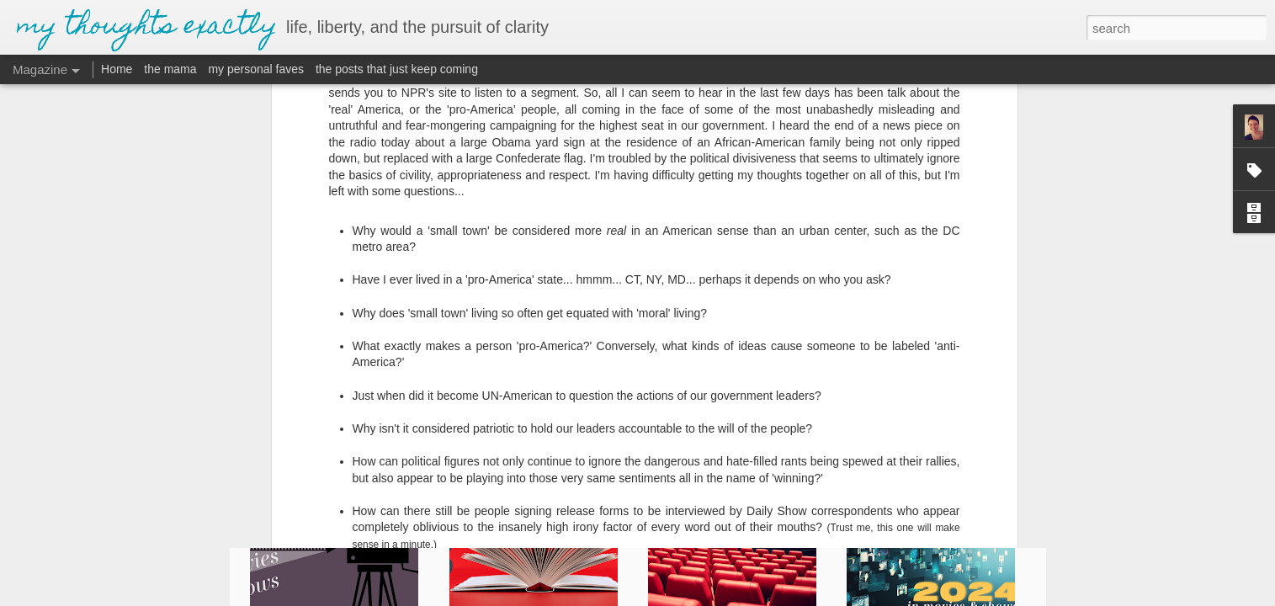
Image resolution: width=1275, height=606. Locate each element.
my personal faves (256, 69)
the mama (170, 69)
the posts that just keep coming (397, 69)
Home (116, 69)
